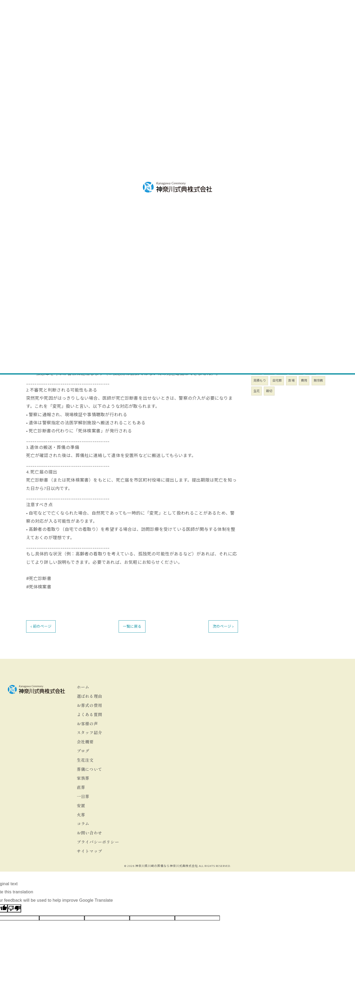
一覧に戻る (132, 626)
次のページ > (223, 626)
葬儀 (269, 370)
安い (282, 370)
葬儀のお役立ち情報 (273, 201)
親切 (269, 391)
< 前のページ (40, 626)
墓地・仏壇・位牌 (271, 191)
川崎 (256, 370)
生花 (256, 391)
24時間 (296, 370)
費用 (304, 380)
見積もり (259, 380)
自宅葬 (277, 380)
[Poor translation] (14, 908)
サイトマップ (89, 851)
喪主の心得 (265, 211)
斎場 (291, 380)
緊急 (310, 370)
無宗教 (318, 380)
